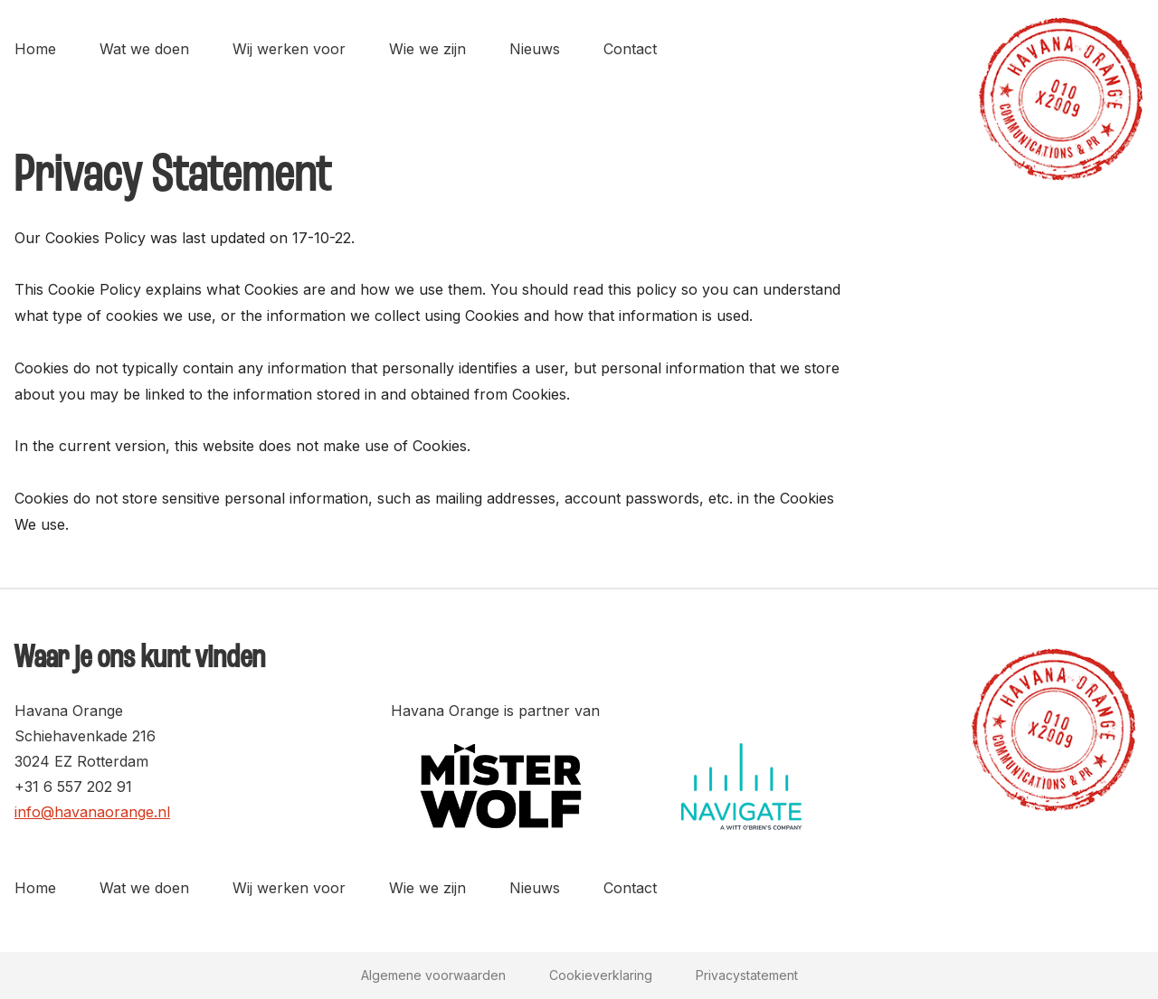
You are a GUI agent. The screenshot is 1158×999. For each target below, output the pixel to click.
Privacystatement (747, 975)
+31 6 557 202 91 (73, 787)
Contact (630, 49)
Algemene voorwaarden (433, 975)
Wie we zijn (427, 49)
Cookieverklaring (600, 975)
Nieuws (534, 49)
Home (35, 49)
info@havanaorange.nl (92, 812)
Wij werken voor (289, 49)
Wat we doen (144, 49)
